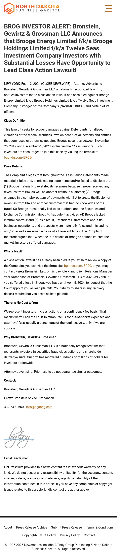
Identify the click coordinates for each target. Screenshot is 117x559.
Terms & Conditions (100, 527)
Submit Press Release (66, 527)
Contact (89, 535)
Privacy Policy (70, 535)
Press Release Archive (31, 527)
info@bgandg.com (39, 407)
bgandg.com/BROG (18, 157)
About (8, 527)
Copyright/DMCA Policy (39, 535)
